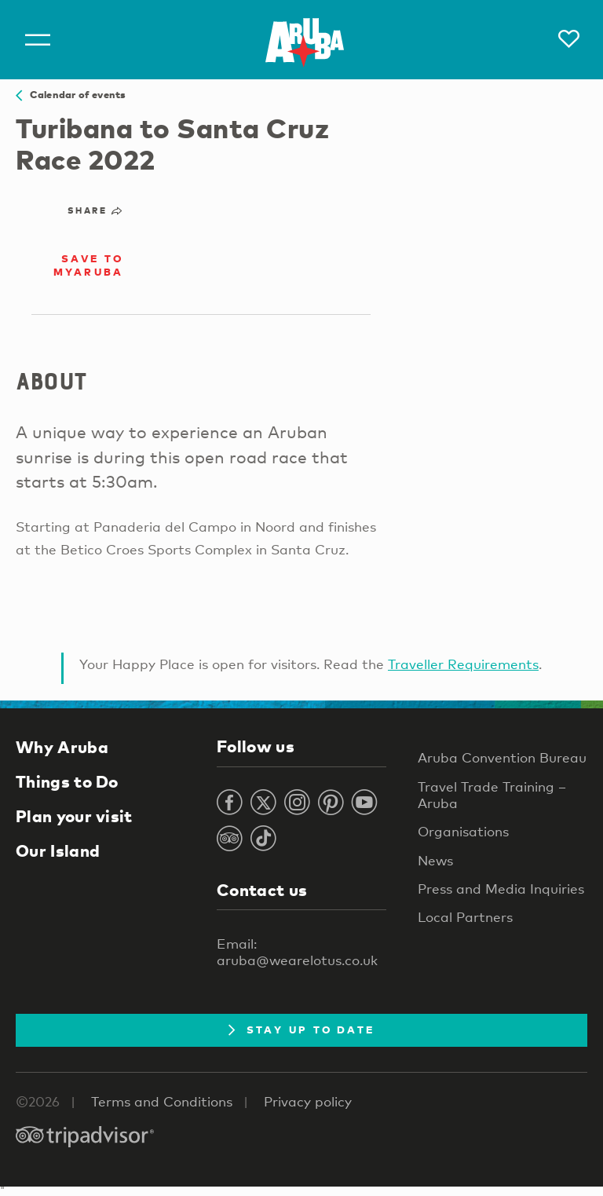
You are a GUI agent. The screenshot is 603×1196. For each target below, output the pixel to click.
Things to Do (67, 781)
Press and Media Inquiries (501, 888)
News (435, 860)
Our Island (58, 850)
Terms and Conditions (161, 1101)
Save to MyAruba (88, 265)
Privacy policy (308, 1101)
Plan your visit (74, 816)
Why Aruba (62, 747)
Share (95, 210)
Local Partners (465, 917)
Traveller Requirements (463, 664)
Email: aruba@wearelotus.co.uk (297, 951)
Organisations (463, 831)
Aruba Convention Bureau (502, 757)
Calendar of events (71, 94)
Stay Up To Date (301, 1029)
